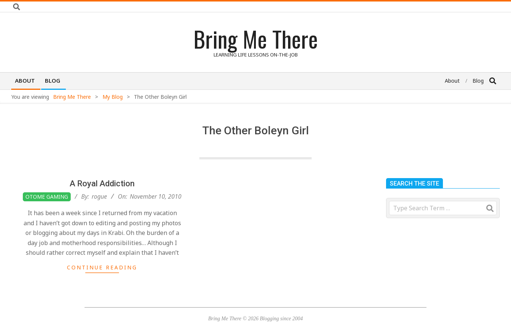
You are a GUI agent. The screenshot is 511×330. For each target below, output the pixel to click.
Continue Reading (102, 267)
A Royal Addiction (102, 183)
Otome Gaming (46, 196)
